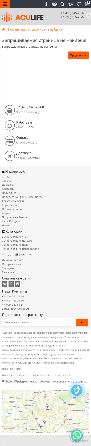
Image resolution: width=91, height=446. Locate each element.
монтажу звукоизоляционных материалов (37, 358)
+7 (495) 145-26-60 (73, 13)
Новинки (7, 225)
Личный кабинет (12, 260)
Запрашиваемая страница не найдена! (35, 29)
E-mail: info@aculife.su (15, 308)
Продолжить (78, 55)
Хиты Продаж (10, 221)
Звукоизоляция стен (15, 236)
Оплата (6, 180)
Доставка (8, 184)
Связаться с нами (13, 201)
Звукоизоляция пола (15, 245)
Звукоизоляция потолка (17, 240)
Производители (12, 209)
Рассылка (8, 272)
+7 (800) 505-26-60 (13, 296)
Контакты (8, 189)
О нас (5, 176)
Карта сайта (9, 205)
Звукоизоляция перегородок (20, 249)
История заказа (12, 264)
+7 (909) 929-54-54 (13, 304)
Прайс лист (9, 193)
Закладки (8, 268)
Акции (6, 213)
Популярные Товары (15, 217)
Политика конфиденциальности (22, 197)
